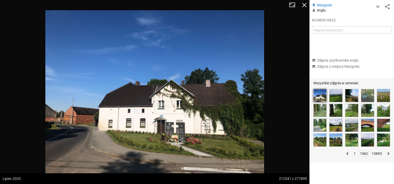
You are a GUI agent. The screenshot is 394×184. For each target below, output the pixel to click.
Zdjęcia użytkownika (335, 60)
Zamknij (304, 5)
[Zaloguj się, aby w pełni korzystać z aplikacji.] (378, 7)
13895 (377, 154)
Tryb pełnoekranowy (294, 5)
